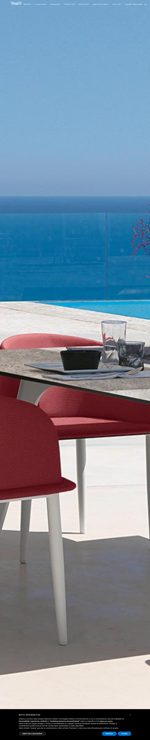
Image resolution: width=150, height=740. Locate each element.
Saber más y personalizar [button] (32, 734)
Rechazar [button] (109, 734)
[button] (145, 4)
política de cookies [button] (106, 721)
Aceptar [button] (124, 734)
